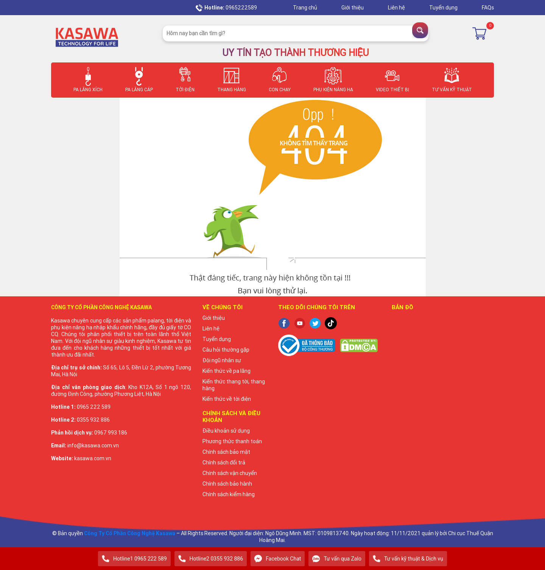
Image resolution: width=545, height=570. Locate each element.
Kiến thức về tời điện (226, 399)
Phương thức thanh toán (232, 441)
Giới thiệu (353, 7)
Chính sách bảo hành (227, 483)
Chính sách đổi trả (223, 462)
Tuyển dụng (444, 7)
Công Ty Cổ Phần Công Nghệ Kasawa (129, 533)
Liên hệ (397, 7)
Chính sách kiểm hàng (228, 494)
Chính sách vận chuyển (229, 473)
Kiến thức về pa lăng (226, 371)
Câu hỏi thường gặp (225, 349)
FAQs (488, 7)
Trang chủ (305, 7)
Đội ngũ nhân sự (221, 360)
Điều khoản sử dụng (226, 430)
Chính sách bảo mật (226, 452)
